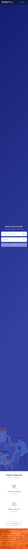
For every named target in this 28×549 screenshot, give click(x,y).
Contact (7, 543)
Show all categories (14, 523)
